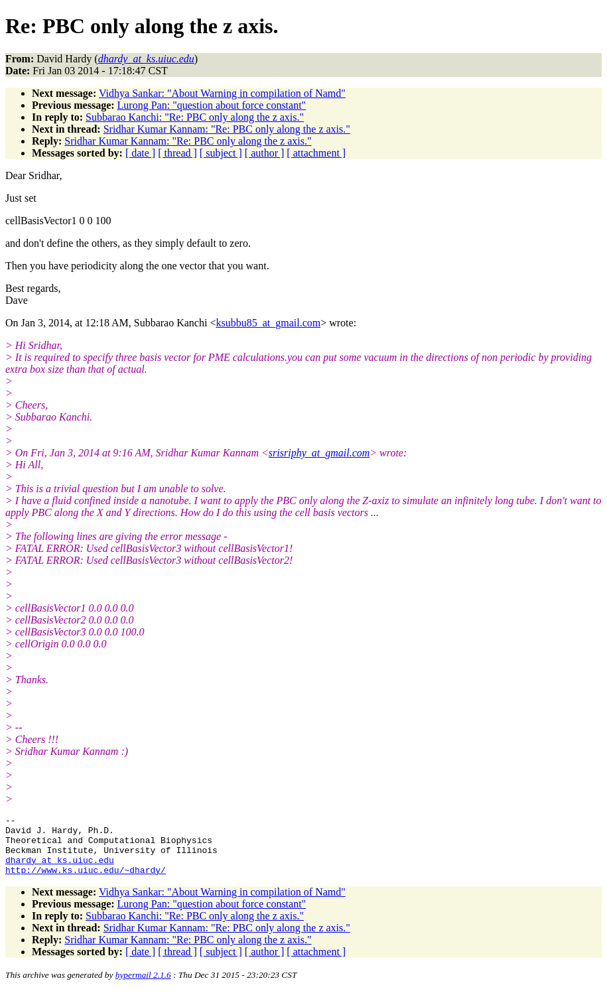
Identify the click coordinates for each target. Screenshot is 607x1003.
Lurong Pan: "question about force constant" (211, 105)
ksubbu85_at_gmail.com (268, 322)
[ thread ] (177, 153)
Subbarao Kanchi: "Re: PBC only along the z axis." (195, 117)
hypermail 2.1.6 (143, 987)
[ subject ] (221, 153)
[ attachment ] (316, 153)
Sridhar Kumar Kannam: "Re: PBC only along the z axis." (226, 129)
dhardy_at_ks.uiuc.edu (59, 870)
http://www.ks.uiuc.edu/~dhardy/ (85, 882)
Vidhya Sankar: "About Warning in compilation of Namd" (222, 93)
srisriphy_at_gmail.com (319, 452)
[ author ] (265, 153)
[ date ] (140, 153)
